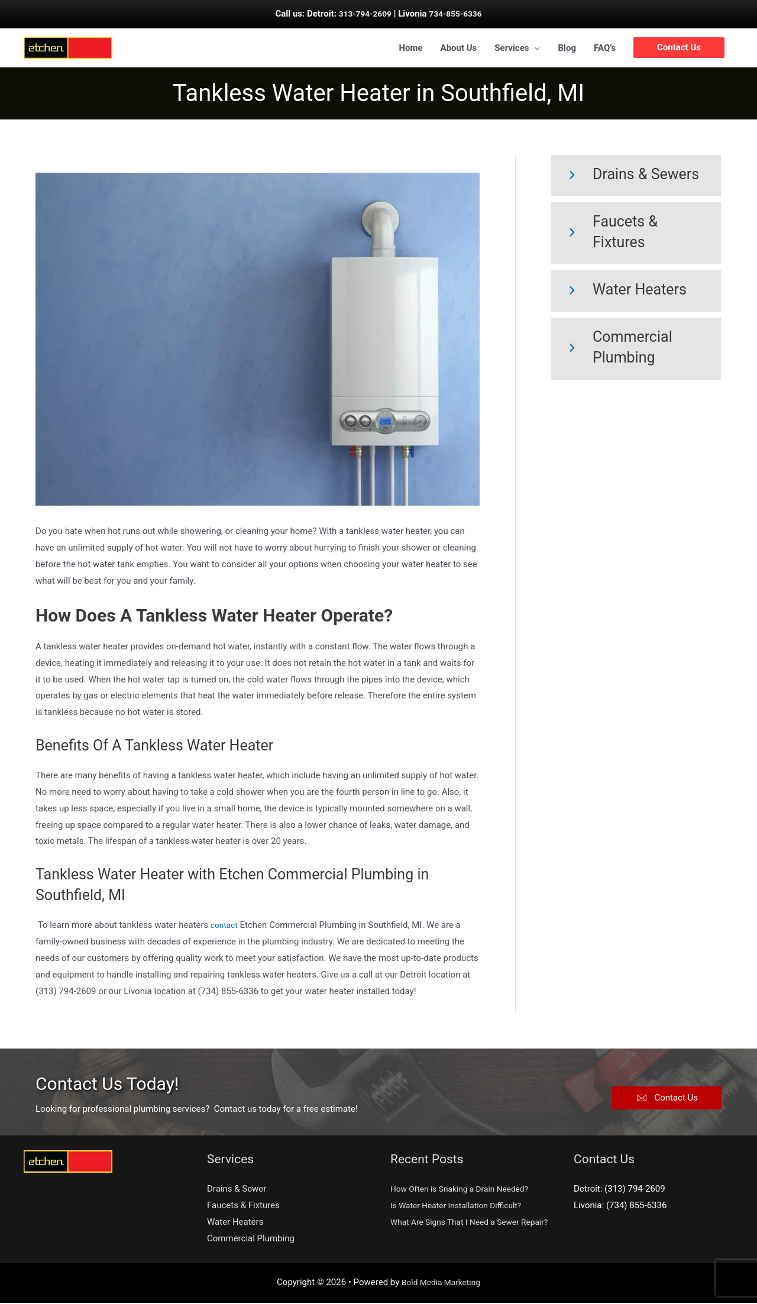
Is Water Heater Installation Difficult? (462, 1207)
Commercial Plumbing (251, 1240)
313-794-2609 (363, 13)
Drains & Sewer (236, 1190)
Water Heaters (235, 1223)
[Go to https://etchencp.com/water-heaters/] (636, 292)
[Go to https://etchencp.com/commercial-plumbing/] (636, 350)
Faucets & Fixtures (243, 1207)
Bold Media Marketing (441, 1283)
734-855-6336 (458, 13)
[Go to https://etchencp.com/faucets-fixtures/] (636, 235)
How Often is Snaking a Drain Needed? (466, 1190)
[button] (667, 1099)
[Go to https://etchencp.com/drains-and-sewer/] (636, 177)
